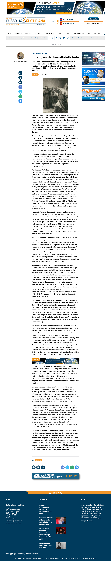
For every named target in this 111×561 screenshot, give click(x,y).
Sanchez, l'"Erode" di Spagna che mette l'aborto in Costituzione (46, 521)
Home (10, 33)
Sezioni (27, 33)
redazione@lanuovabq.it (13, 519)
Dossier (59, 33)
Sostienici (49, 33)
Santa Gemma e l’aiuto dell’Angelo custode (46, 545)
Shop (67, 33)
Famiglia (59, 44)
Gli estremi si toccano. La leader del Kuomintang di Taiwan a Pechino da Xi (46, 533)
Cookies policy (20, 554)
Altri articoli (55, 492)
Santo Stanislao (78, 38)
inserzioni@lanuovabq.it (13, 523)
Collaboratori (38, 33)
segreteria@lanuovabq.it (14, 521)
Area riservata (79, 33)
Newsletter (93, 23)
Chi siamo (19, 33)
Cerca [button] (101, 33)
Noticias (69, 23)
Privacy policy (10, 554)
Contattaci (92, 33)
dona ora (93, 19)
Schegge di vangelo (17, 38)
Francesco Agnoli (20, 61)
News (68, 19)
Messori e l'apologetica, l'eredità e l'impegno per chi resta (45, 509)
